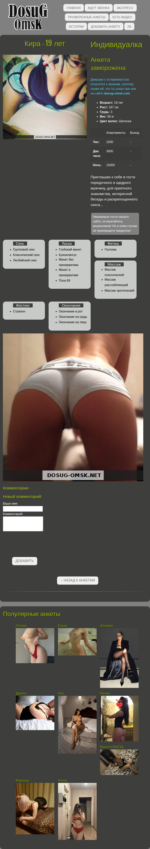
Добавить (25, 561)
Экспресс (125, 7)
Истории (76, 26)
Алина (62, 780)
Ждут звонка (99, 7)
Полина (21, 625)
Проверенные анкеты (86, 17)
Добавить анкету (105, 26)
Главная (73, 7)
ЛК (129, 26)
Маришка (22, 780)
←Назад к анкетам (77, 580)
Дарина (21, 693)
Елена (62, 625)
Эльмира (106, 625)
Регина (105, 693)
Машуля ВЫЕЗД (111, 747)
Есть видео (122, 17)
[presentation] (32, 544)
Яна (61, 693)
